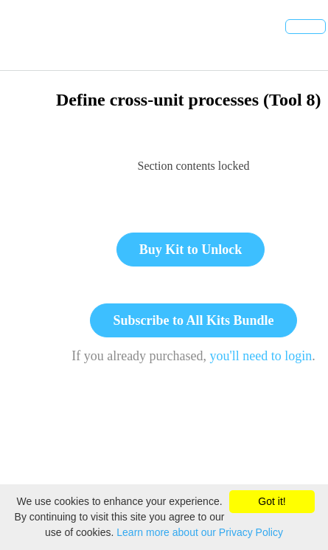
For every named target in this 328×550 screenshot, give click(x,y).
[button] (27, 35)
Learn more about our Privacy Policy (199, 532)
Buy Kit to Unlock (190, 249)
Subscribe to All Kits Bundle (193, 320)
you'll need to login (261, 355)
